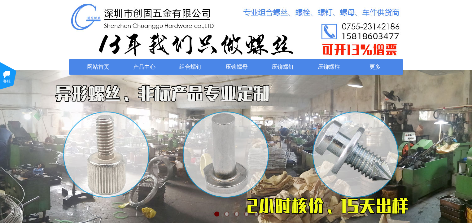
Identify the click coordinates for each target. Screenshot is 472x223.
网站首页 (98, 67)
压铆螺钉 (283, 67)
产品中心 (144, 67)
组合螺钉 (190, 67)
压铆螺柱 (329, 67)
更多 (375, 67)
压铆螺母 (236, 67)
